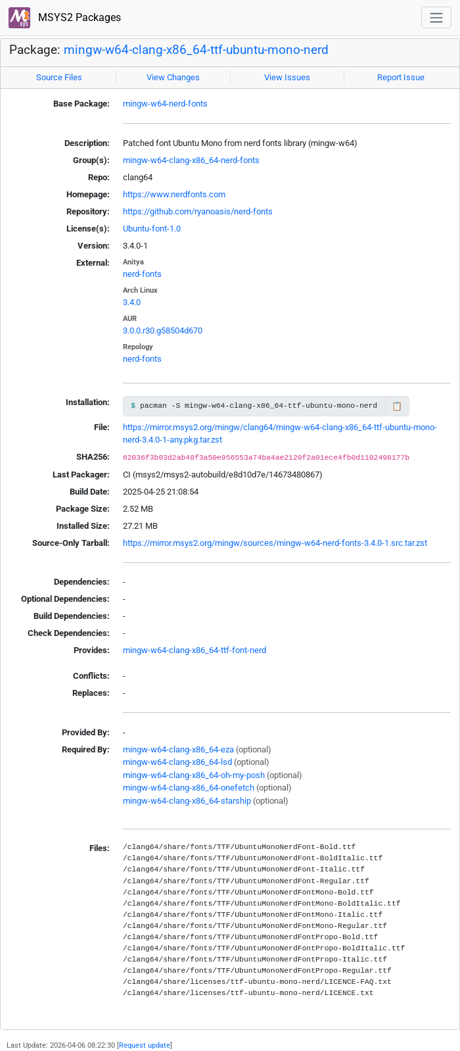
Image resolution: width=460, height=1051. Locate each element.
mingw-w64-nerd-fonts (165, 104)
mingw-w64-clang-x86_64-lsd (177, 762)
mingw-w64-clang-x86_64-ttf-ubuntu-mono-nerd (196, 50)
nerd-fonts (142, 274)
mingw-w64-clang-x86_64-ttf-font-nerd (194, 650)
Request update (144, 1045)
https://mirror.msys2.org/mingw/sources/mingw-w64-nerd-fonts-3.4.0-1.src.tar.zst (275, 543)
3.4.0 (132, 302)
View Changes (173, 77)
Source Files (59, 77)
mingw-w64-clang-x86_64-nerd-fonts (191, 160)
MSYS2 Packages (65, 18)
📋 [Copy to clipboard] (397, 406)
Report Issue (401, 77)
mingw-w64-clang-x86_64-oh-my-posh (194, 775)
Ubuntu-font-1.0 (152, 228)
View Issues (287, 77)
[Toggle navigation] (436, 17)
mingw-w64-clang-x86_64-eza (178, 749)
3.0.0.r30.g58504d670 (162, 330)
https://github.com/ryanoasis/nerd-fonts (198, 211)
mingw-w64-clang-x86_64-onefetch (188, 788)
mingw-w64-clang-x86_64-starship (187, 801)
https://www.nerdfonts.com (174, 194)
